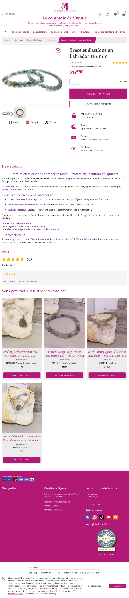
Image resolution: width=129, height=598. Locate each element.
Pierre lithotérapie (34, 40)
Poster (50, 122)
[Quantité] (74, 81)
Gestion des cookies (52, 506)
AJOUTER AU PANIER (98, 93)
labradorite (51, 40)
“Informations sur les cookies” (48, 591)
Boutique (19, 40)
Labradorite (75, 62)
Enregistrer (33, 122)
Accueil (7, 40)
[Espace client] (107, 14)
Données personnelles (53, 510)
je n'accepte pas (94, 586)
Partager (15, 122)
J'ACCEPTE (118, 586)
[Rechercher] (2, 14)
